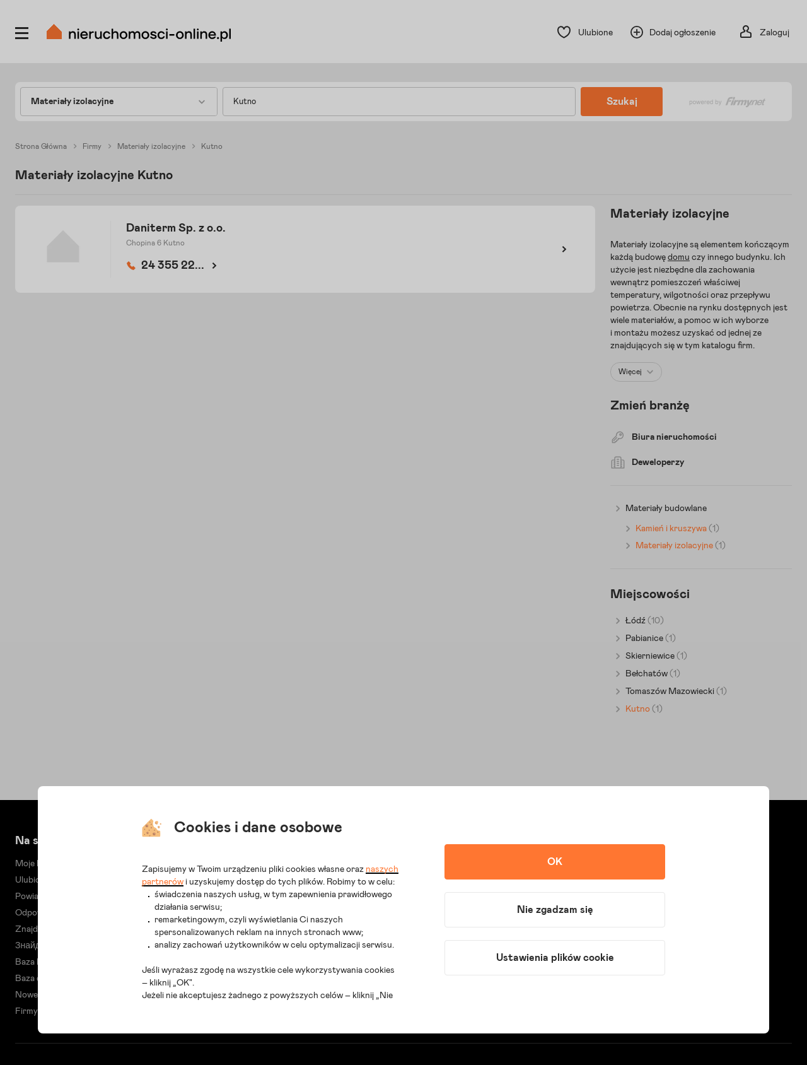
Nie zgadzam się (555, 910)
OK (554, 862)
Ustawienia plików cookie (555, 958)
